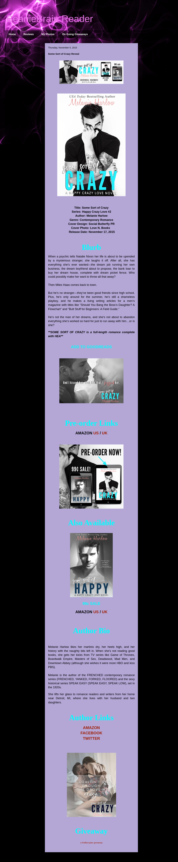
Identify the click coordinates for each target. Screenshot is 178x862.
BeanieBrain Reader (49, 18)
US (96, 433)
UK (104, 433)
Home (12, 34)
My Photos (48, 34)
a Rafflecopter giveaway (91, 842)
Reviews (28, 34)
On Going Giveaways (75, 34)
